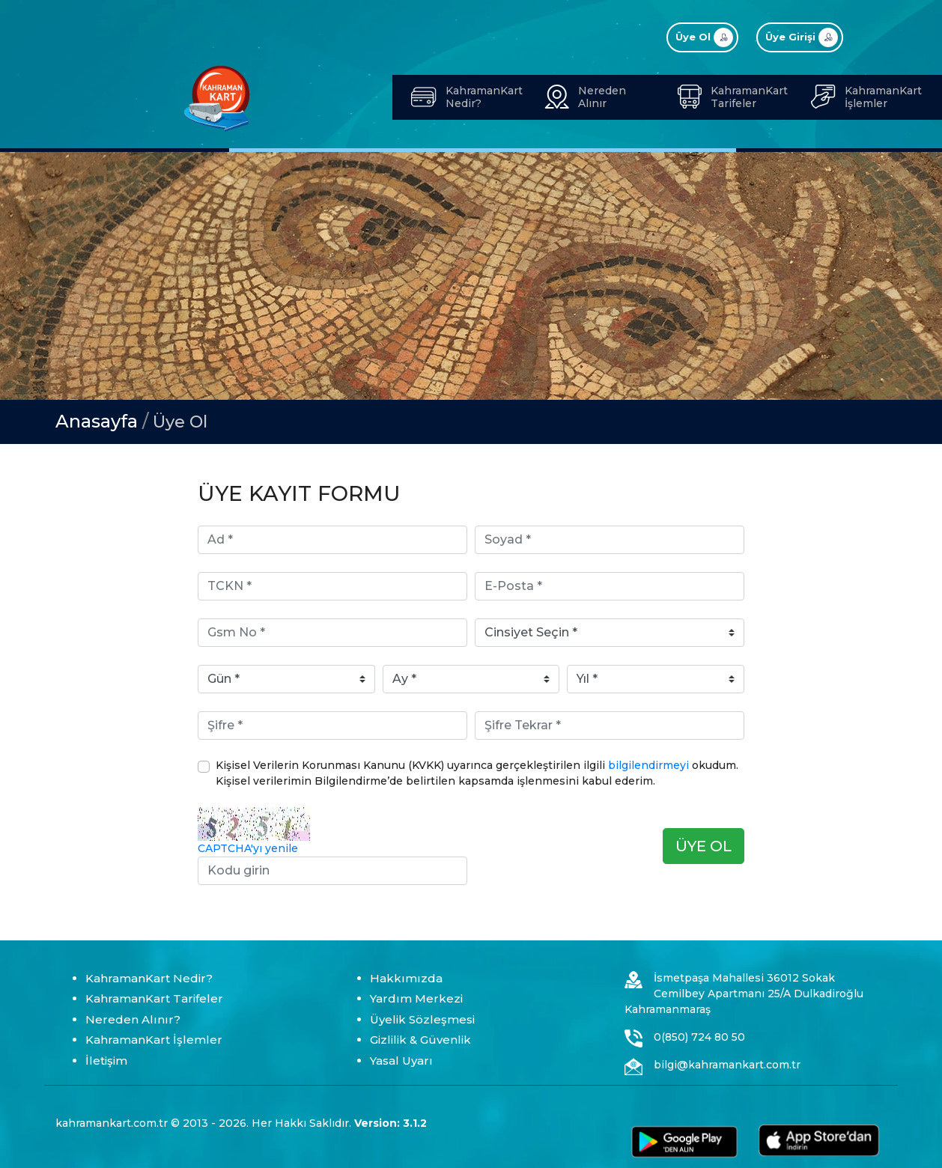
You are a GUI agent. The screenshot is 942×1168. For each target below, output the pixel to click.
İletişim (106, 1060)
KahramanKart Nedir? (149, 978)
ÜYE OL (703, 846)
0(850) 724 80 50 (699, 1037)
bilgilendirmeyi (648, 765)
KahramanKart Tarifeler (154, 998)
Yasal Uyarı (401, 1060)
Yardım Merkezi (416, 998)
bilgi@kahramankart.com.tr (727, 1064)
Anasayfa (96, 421)
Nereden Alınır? (132, 1019)
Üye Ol (180, 422)
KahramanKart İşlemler (153, 1039)
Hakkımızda (406, 978)
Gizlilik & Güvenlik (420, 1039)
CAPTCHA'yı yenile (248, 848)
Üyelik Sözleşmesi (422, 1019)
